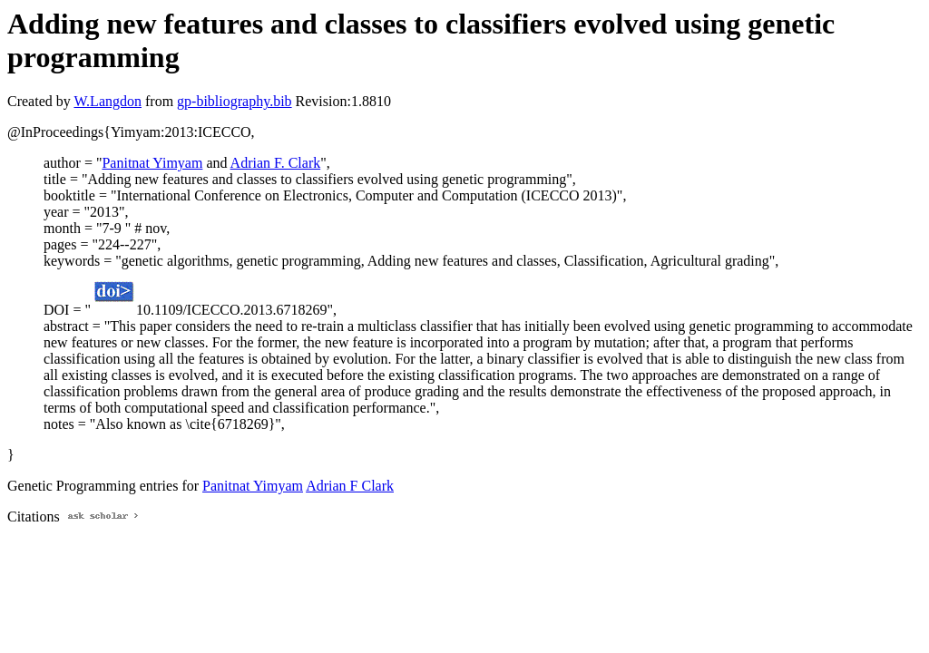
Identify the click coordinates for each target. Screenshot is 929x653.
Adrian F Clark (350, 485)
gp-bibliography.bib (234, 101)
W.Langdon (107, 101)
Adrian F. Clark (275, 163)
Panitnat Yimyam (152, 163)
